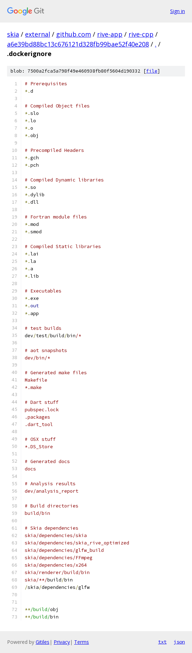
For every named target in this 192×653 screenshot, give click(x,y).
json (179, 642)
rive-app (109, 34)
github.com (73, 34)
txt (162, 642)
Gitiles (42, 642)
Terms (81, 642)
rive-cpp (141, 34)
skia (13, 34)
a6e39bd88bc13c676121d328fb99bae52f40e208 (78, 44)
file (151, 71)
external (37, 34)
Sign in (177, 11)
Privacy (62, 642)
